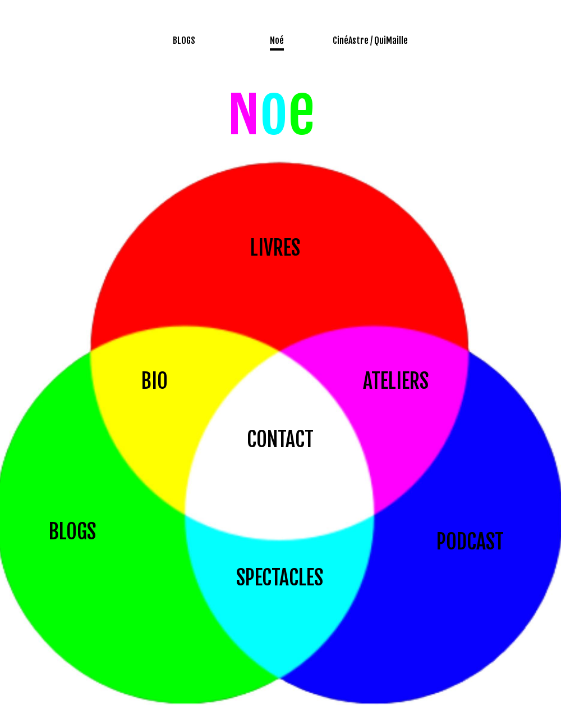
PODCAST (470, 542)
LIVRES (275, 248)
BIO (154, 381)
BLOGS (72, 531)
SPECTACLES (279, 577)
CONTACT (280, 439)
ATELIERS (396, 381)
